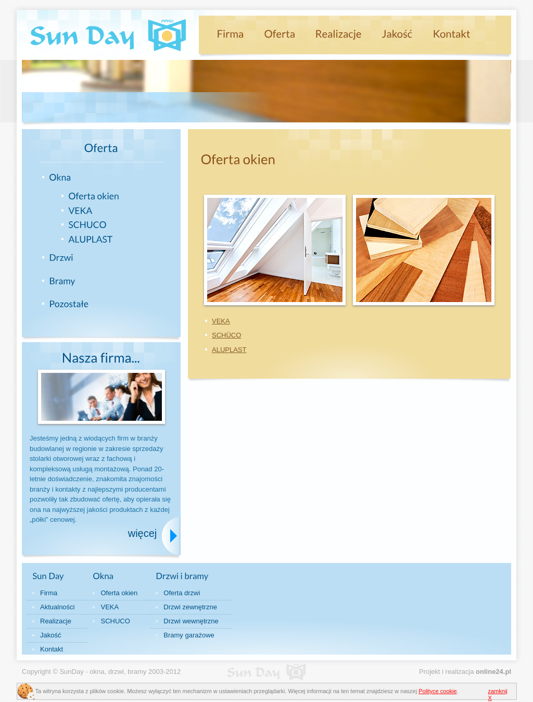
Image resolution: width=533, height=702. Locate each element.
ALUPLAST (229, 350)
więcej (142, 533)
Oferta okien (118, 593)
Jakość (50, 635)
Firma (48, 593)
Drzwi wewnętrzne (190, 621)
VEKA (221, 321)
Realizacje (55, 621)
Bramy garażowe (188, 635)
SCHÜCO (226, 335)
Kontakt (51, 649)
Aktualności (57, 607)
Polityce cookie (437, 691)
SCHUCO (115, 621)
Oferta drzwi (181, 593)
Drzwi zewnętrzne (190, 607)
